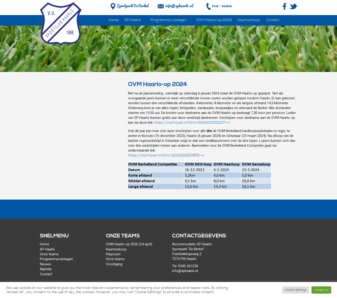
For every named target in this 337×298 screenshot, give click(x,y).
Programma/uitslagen (169, 20)
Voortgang (114, 264)
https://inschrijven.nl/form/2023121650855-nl (166, 155)
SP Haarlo (133, 20)
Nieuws (45, 264)
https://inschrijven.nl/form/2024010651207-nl (192, 122)
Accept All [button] (321, 290)
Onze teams (49, 254)
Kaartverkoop (249, 20)
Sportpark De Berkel (128, 6)
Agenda (45, 269)
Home (114, 20)
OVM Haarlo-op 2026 (214, 20)
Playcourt (113, 254)
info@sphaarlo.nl (179, 6)
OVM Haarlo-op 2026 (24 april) (129, 244)
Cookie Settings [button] (295, 290)
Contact (272, 20)
